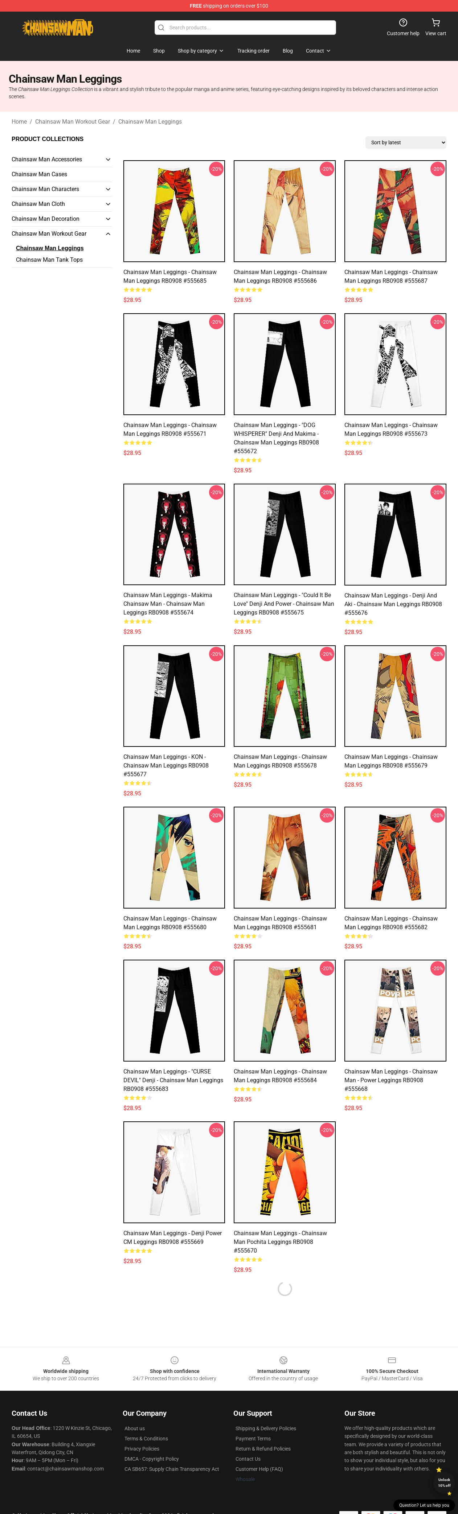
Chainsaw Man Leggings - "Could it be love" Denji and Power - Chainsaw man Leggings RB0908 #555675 (284, 604)
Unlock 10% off (444, 1483)
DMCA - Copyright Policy (151, 1459)
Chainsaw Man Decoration (45, 218)
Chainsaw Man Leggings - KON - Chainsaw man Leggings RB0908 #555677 (166, 765)
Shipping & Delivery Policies (266, 1428)
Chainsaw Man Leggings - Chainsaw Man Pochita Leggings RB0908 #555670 (280, 1242)
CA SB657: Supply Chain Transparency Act (171, 1469)
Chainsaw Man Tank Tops (49, 259)
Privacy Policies (141, 1449)
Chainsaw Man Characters (45, 189)
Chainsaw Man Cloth (38, 203)
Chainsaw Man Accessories (47, 159)
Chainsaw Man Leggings (150, 121)
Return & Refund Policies (263, 1449)
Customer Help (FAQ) (259, 1469)
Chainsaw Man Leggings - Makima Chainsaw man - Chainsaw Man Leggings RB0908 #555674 (167, 604)
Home (19, 121)
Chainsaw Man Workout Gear (72, 121)
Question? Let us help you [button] (424, 1505)
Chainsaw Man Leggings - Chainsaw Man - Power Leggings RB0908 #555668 (391, 1080)
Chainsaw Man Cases (39, 174)
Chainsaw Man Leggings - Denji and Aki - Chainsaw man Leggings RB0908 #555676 (393, 604)
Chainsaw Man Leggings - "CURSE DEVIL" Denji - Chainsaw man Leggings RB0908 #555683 (173, 1080)
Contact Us (248, 1459)
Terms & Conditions (146, 1438)
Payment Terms (253, 1438)
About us (134, 1428)
